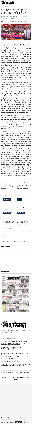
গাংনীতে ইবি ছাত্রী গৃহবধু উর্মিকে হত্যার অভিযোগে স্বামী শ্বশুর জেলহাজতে (24, 187)
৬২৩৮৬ (14, 356)
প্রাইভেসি (10, 373)
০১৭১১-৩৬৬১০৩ (13, 360)
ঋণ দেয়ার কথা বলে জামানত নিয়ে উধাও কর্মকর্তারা (8, 187)
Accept (18, 422)
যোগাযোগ (26, 373)
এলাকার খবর (7, 199)
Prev (5, 228)
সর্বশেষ (19, 199)
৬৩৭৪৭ (18, 356)
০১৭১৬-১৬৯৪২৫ (13, 361)
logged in (12, 241)
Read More (26, 422)
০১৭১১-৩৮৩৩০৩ (10, 358)
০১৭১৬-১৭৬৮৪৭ (19, 366)
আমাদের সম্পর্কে (18, 373)
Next (10, 228)
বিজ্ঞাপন (5, 373)
